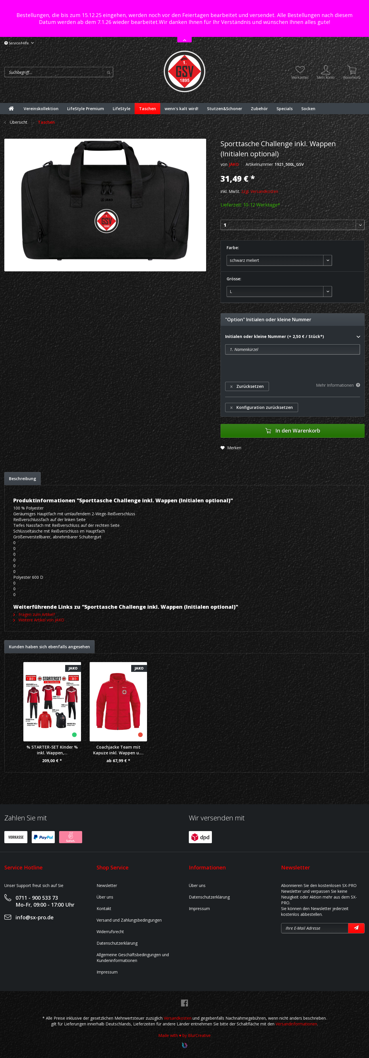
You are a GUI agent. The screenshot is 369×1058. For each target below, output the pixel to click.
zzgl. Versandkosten (259, 191)
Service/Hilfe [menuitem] (17, 43)
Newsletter (107, 885)
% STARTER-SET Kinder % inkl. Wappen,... (52, 750)
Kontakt (104, 908)
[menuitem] (82, 72)
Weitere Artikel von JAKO (38, 620)
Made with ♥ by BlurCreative (184, 1035)
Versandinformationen (296, 1024)
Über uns (105, 897)
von (224, 164)
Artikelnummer (259, 164)
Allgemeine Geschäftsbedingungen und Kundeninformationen (133, 957)
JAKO (234, 164)
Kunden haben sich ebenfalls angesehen (49, 646)
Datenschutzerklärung (117, 943)
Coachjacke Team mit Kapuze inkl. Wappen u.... (118, 750)
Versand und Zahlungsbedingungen (129, 920)
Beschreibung (22, 478)
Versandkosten (177, 1018)
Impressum (107, 972)
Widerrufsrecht (110, 931)
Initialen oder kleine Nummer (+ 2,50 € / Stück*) (292, 337)
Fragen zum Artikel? (34, 614)
